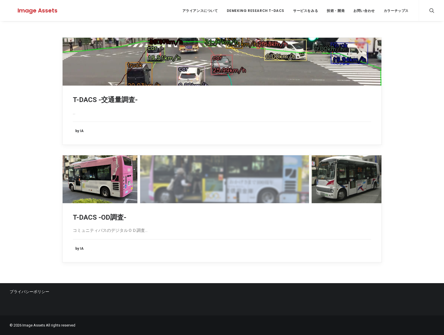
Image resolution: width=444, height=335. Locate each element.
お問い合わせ (364, 10)
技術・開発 (336, 10)
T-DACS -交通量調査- (105, 100)
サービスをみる (305, 10)
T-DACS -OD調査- (99, 217)
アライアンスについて (200, 10)
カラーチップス (396, 10)
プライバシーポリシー (29, 291)
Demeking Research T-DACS (255, 10)
